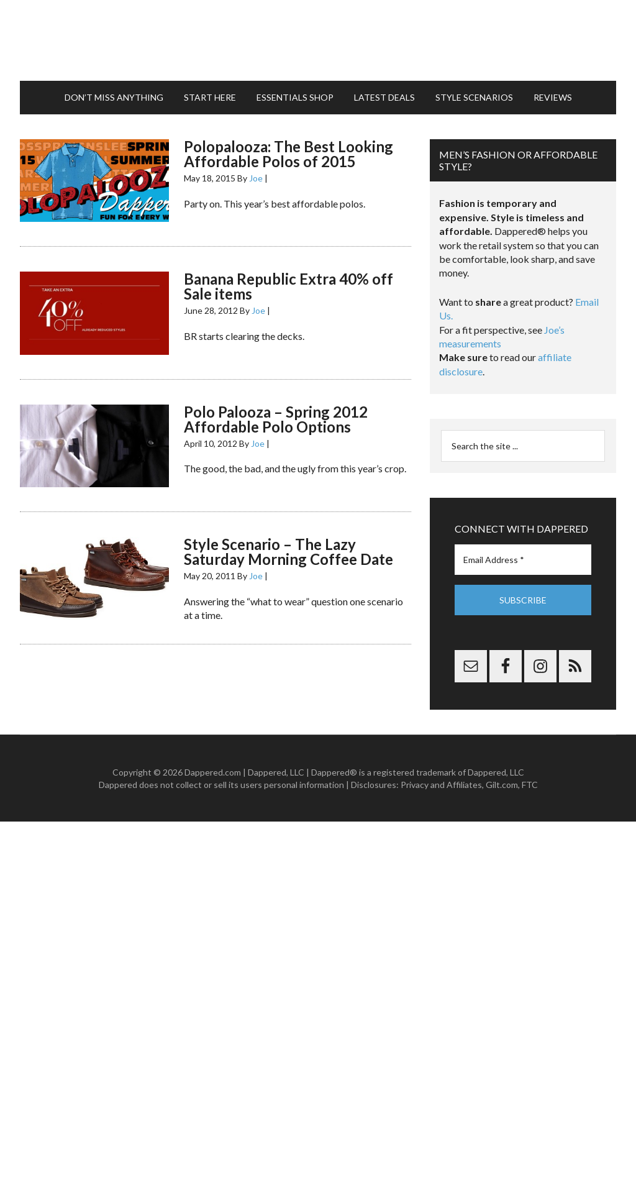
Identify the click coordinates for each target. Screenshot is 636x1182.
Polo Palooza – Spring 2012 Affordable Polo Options (276, 419)
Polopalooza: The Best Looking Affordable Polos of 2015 (288, 153)
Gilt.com (502, 784)
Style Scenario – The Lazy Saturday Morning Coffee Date (288, 551)
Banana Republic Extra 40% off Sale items (288, 286)
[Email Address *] (523, 559)
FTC (530, 784)
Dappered (318, 40)
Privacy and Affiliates (441, 784)
